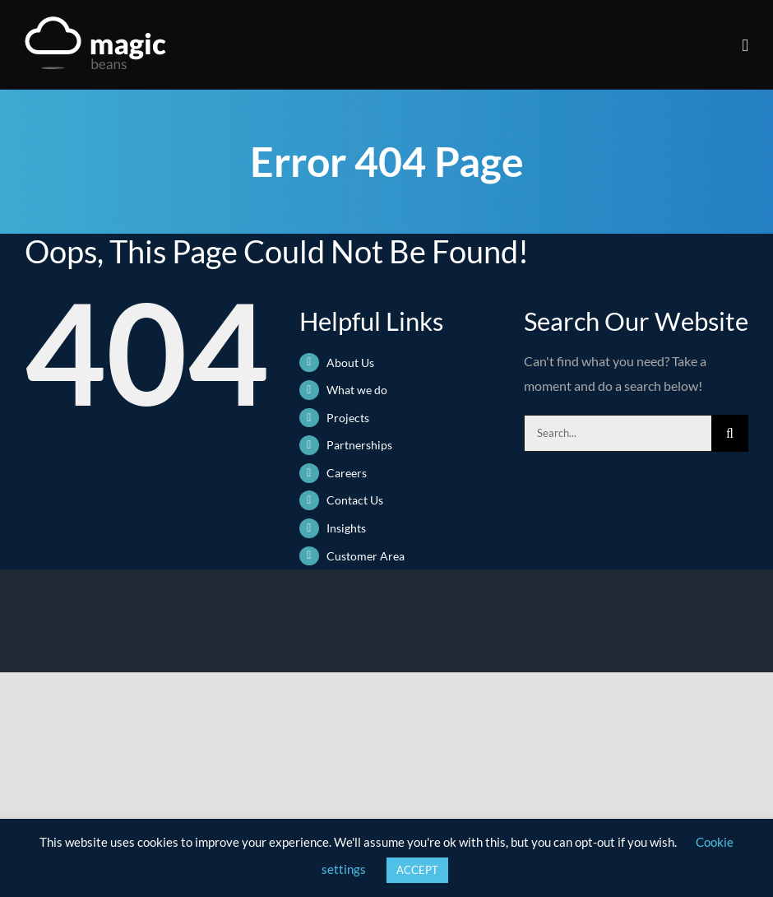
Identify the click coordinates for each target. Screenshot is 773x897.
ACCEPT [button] (417, 869)
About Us (350, 362)
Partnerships (359, 445)
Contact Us (354, 500)
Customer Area (365, 556)
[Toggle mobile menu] (745, 45)
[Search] (729, 433)
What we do (356, 390)
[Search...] (617, 433)
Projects (347, 418)
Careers (346, 473)
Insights (346, 528)
